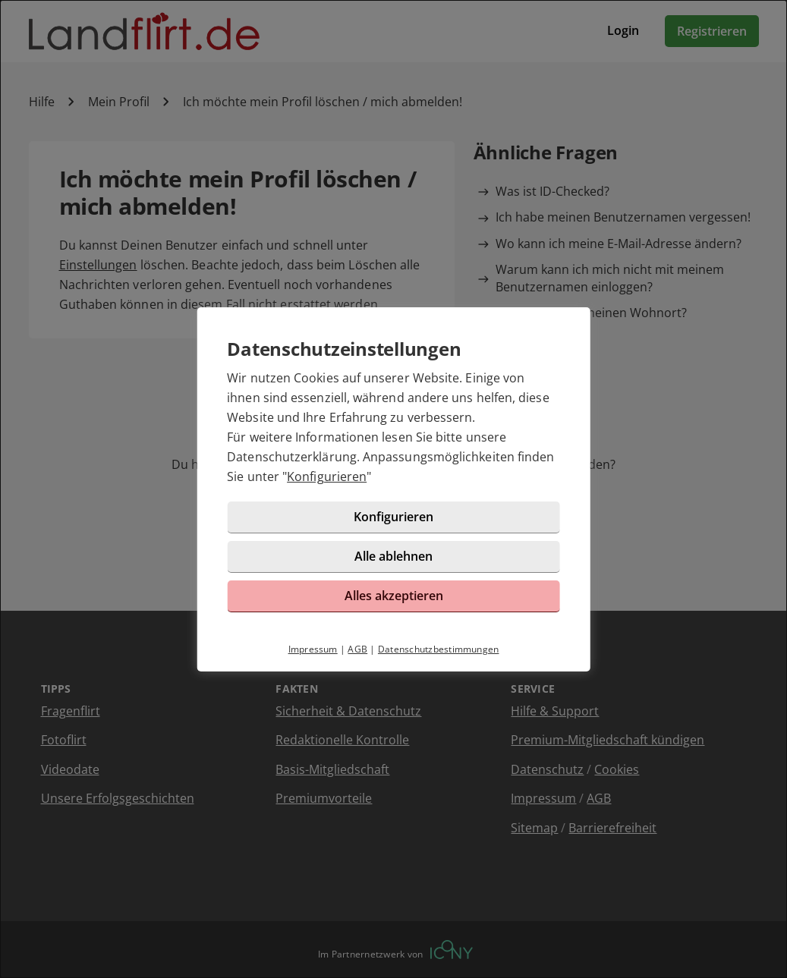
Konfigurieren (327, 476)
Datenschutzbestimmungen (438, 649)
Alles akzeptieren (394, 595)
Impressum (313, 649)
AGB (357, 649)
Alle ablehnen (393, 556)
